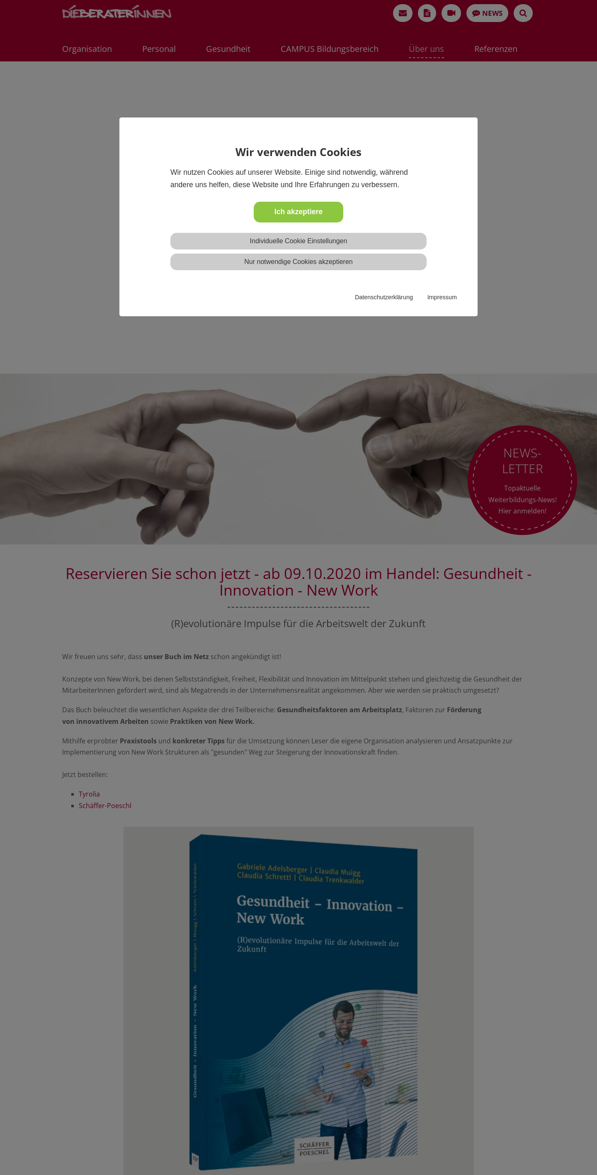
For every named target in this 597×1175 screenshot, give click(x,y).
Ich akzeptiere (298, 212)
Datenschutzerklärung (384, 297)
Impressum (442, 297)
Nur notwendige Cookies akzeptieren (298, 261)
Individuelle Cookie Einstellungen (298, 240)
